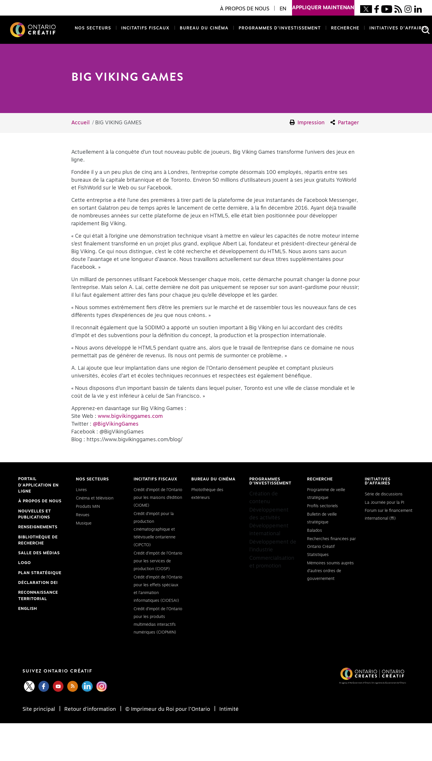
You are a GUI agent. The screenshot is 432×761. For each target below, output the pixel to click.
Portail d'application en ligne (38, 486)
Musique (83, 523)
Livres (81, 490)
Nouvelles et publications (34, 514)
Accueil (80, 122)
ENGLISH (27, 609)
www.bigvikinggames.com (130, 416)
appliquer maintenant (323, 5)
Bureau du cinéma (203, 27)
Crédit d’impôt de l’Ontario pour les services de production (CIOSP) (158, 561)
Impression (307, 122)
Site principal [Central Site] (40, 709)
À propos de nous (39, 501)
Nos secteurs (93, 28)
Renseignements (37, 527)
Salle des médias (39, 553)
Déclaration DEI (38, 583)
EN (283, 9)
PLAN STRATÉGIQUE (39, 573)
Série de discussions (384, 494)
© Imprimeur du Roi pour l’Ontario (168, 709)
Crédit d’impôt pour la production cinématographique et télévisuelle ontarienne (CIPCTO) (154, 529)
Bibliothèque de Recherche (38, 541)
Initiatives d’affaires (398, 28)
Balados (314, 531)
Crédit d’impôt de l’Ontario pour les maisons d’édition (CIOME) (158, 498)
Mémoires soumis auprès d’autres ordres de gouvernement (330, 571)
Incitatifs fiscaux (145, 28)
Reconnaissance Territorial (38, 596)
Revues (82, 515)
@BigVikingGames (116, 424)
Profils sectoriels (322, 506)
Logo (24, 563)
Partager (344, 122)
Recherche (345, 28)
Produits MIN (88, 507)
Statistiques (318, 555)
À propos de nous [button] (244, 9)
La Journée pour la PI (384, 503)
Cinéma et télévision (94, 498)
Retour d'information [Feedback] (90, 709)
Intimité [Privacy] (228, 709)
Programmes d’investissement (280, 28)
